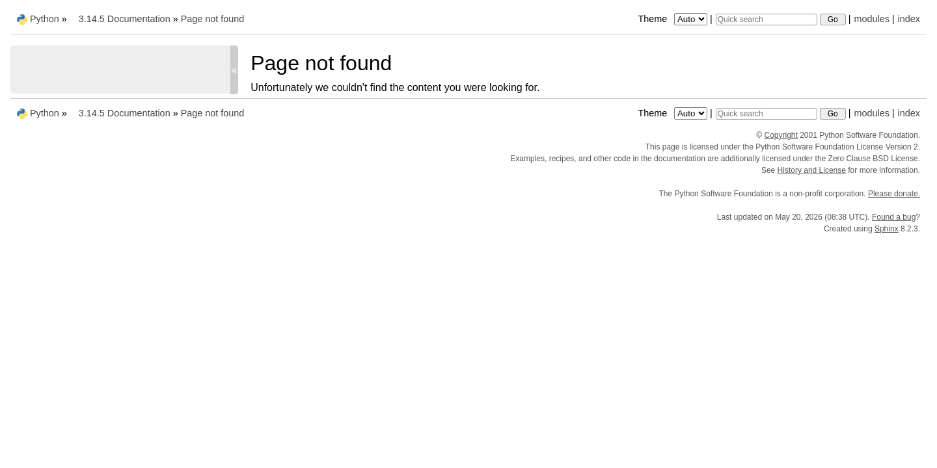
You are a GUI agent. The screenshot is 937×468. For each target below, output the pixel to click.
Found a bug (894, 217)
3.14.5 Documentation (124, 19)
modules (871, 19)
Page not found (213, 19)
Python (44, 19)
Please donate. (894, 193)
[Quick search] (766, 19)
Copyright (781, 135)
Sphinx (887, 228)
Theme (673, 19)
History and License (812, 170)
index (909, 19)
